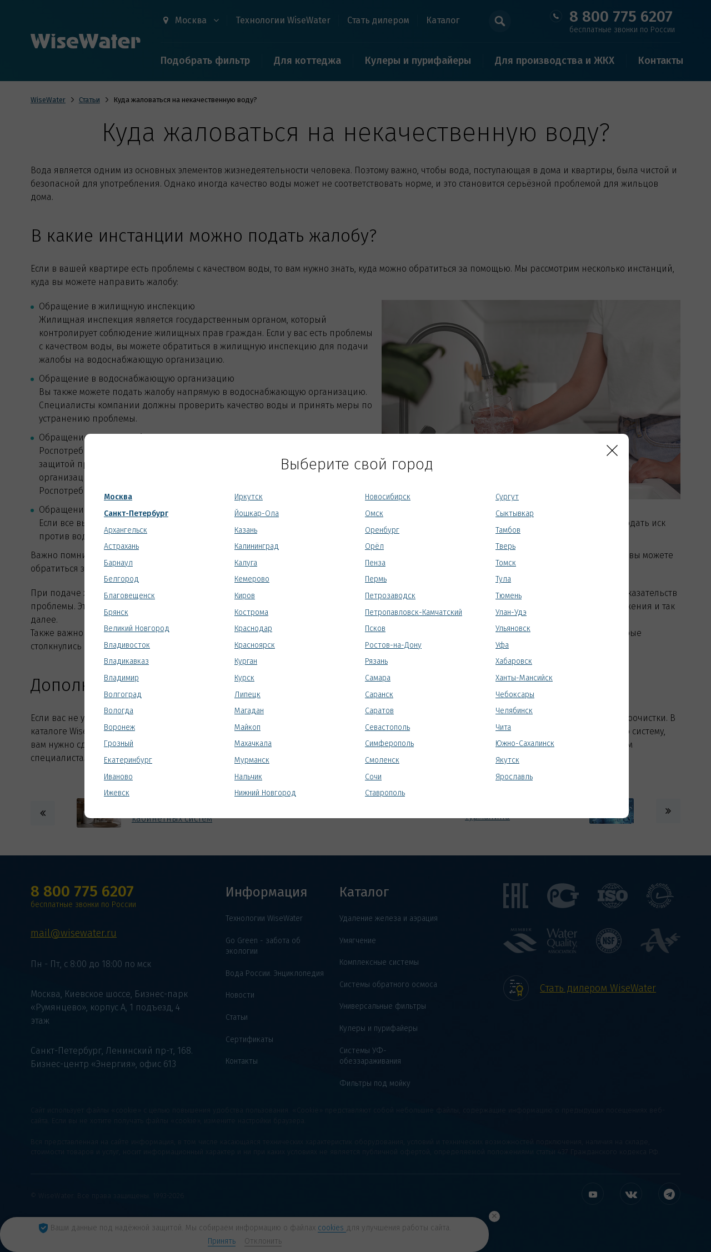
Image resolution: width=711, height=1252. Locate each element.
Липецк (247, 694)
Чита (503, 727)
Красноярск (254, 645)
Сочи (373, 777)
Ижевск (116, 793)
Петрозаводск (390, 595)
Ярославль (514, 777)
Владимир (121, 678)
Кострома (251, 612)
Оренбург (382, 530)
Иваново (118, 777)
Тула (503, 579)
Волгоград (123, 694)
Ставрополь (385, 793)
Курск (244, 678)
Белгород (121, 579)
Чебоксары (514, 694)
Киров (244, 595)
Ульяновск (512, 628)
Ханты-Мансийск (524, 678)
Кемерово (251, 579)
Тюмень (508, 595)
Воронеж (119, 727)
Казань (245, 530)
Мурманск (251, 760)
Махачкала (253, 743)
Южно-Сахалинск (524, 743)
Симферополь (389, 743)
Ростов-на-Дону (393, 645)
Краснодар (253, 628)
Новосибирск (387, 497)
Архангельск (125, 530)
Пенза (375, 563)
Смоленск (382, 760)
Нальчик (248, 777)
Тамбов (507, 530)
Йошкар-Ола (256, 513)
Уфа (502, 645)
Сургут (507, 497)
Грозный (118, 743)
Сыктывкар (514, 513)
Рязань (376, 661)
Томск (505, 563)
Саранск (379, 694)
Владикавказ (126, 661)
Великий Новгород (136, 628)
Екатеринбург (128, 760)
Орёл (374, 546)
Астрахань (121, 546)
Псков (375, 628)
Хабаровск (513, 661)
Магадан (249, 710)
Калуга (245, 563)
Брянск (116, 612)
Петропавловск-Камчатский (413, 612)
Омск (374, 513)
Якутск (507, 760)
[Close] (612, 450)
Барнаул (118, 563)
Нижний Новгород (265, 793)
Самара (377, 678)
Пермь (376, 579)
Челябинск (514, 710)
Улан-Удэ (511, 612)
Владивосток (127, 645)
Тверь (505, 546)
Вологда (118, 710)
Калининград (256, 546)
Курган (245, 661)
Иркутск (248, 497)
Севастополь (387, 727)
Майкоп (247, 727)
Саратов (379, 710)
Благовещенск (129, 595)
